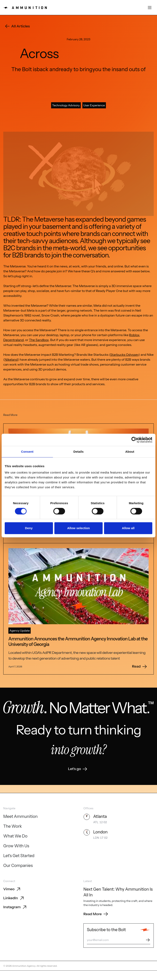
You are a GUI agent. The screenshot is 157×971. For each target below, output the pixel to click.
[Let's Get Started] (18, 856)
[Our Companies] (18, 866)
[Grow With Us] (16, 846)
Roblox (134, 343)
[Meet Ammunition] (20, 817)
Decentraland (13, 348)
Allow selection (78, 528)
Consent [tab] (27, 451)
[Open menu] (150, 7)
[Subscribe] (147, 939)
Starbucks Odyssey (124, 362)
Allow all (128, 528)
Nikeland (11, 367)
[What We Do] (15, 836)
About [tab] (129, 451)
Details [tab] (78, 451)
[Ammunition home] (25, 7)
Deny (29, 528)
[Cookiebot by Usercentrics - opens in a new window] (134, 440)
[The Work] (12, 826)
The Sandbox (39, 348)
